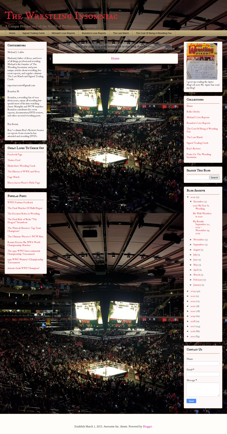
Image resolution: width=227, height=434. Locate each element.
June (195, 259)
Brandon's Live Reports (94, 33)
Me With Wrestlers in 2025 (202, 215)
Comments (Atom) (123, 69)
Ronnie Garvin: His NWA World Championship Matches (23, 244)
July (195, 254)
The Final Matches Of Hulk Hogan (24, 208)
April (196, 269)
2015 (192, 336)
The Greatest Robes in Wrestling (23, 213)
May (195, 264)
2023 (193, 296)
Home (12, 33)
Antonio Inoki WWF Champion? (23, 268)
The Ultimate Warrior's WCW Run (25, 236)
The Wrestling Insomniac (61, 16)
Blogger (147, 426)
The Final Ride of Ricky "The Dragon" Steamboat (22, 221)
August (197, 249)
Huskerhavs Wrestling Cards (21, 165)
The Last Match (121, 33)
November (199, 239)
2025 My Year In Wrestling (201, 207)
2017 (192, 326)
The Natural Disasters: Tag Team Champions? (24, 230)
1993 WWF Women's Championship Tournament (25, 261)
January (197, 284)
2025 (193, 197)
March (197, 274)
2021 (193, 306)
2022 (193, 301)
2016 (193, 331)
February (198, 279)
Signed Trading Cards (33, 33)
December (198, 201)
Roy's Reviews (194, 148)
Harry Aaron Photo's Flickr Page (23, 182)
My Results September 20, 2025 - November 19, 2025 (201, 227)
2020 (193, 311)
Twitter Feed (13, 160)
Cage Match (13, 177)
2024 (193, 291)
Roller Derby (193, 111)
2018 (193, 321)
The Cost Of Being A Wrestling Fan (154, 33)
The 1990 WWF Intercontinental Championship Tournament (23, 252)
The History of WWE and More (23, 171)
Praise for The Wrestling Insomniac (199, 156)
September (199, 244)
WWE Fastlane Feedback (20, 202)
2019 (193, 316)
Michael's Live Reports (63, 33)
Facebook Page (14, 154)
